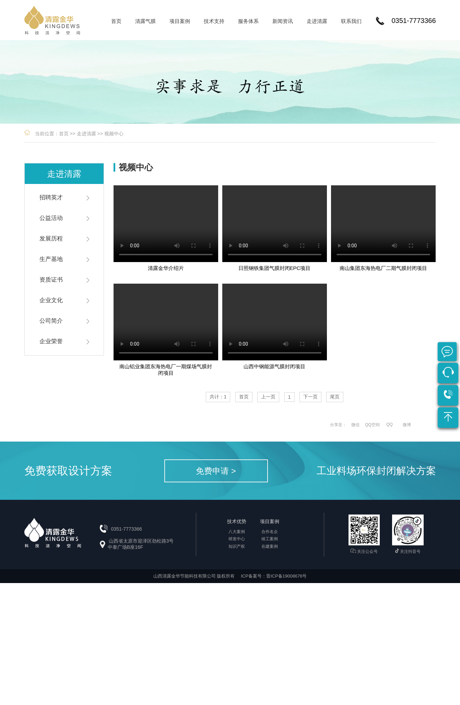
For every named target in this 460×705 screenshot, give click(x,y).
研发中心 (236, 538)
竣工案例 (269, 538)
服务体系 (248, 21)
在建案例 (269, 546)
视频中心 (113, 133)
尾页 (335, 396)
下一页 (310, 396)
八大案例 (236, 531)
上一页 (268, 396)
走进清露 (317, 21)
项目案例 (179, 21)
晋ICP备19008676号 (286, 576)
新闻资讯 (282, 21)
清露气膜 (145, 21)
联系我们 (351, 21)
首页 (116, 21)
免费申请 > (216, 470)
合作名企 (269, 531)
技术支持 (214, 21)
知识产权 (236, 546)
